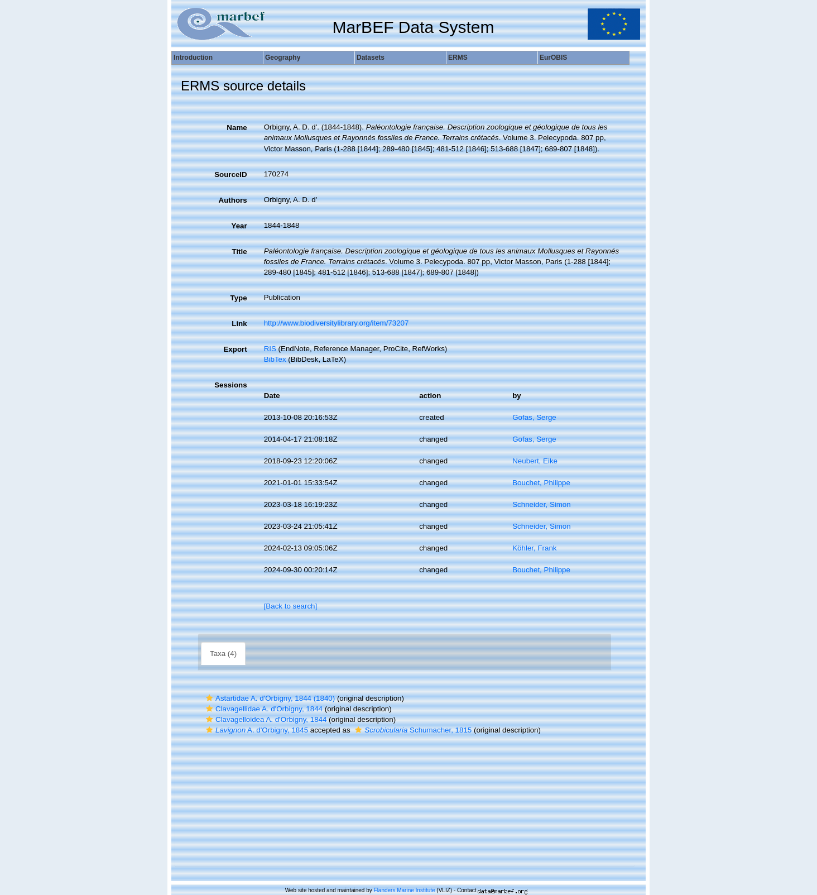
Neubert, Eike (535, 461)
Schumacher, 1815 (412, 730)
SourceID (230, 174)
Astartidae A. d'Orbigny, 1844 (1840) (269, 698)
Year (239, 226)
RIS (270, 348)
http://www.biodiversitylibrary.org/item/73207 (336, 323)
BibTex (275, 359)
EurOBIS (553, 57)
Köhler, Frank (534, 548)
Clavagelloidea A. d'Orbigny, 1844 (264, 719)
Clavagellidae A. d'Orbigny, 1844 (263, 709)
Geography (282, 57)
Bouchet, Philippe (541, 482)
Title (239, 251)
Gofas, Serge (534, 417)
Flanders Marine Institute (404, 890)
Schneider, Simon (541, 504)
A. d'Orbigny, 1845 (255, 730)
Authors (233, 200)
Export (235, 349)
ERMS (458, 57)
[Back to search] (291, 606)
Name (237, 127)
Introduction (193, 57)
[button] (209, 698)
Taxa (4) (223, 653)
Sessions (230, 385)
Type (238, 298)
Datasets (371, 57)
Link (239, 323)
